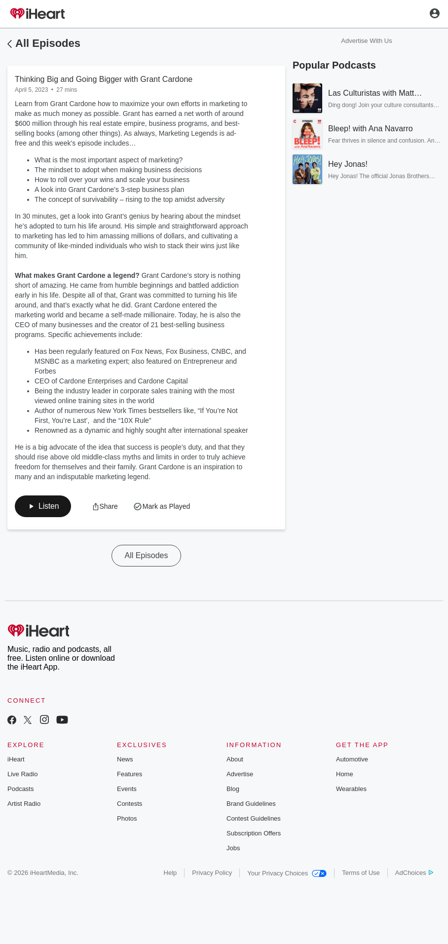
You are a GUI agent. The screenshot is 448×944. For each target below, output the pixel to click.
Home (344, 774)
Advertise (239, 774)
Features (129, 774)
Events (127, 789)
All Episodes (47, 43)
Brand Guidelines (251, 803)
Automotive (352, 759)
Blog (232, 789)
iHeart (16, 759)
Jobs (233, 848)
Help (170, 872)
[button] (43, 506)
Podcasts (20, 789)
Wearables (351, 789)
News (125, 759)
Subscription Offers (253, 833)
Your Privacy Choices (287, 873)
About (234, 759)
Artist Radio (23, 803)
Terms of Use (361, 872)
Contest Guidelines (253, 818)
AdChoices (414, 872)
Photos (127, 818)
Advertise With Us (366, 40)
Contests (129, 803)
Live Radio (22, 774)
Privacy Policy (212, 872)
